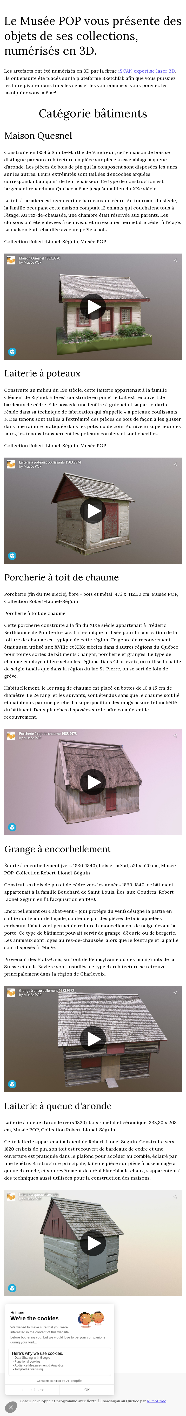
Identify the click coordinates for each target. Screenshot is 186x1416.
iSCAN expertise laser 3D (146, 71)
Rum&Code (156, 1401)
